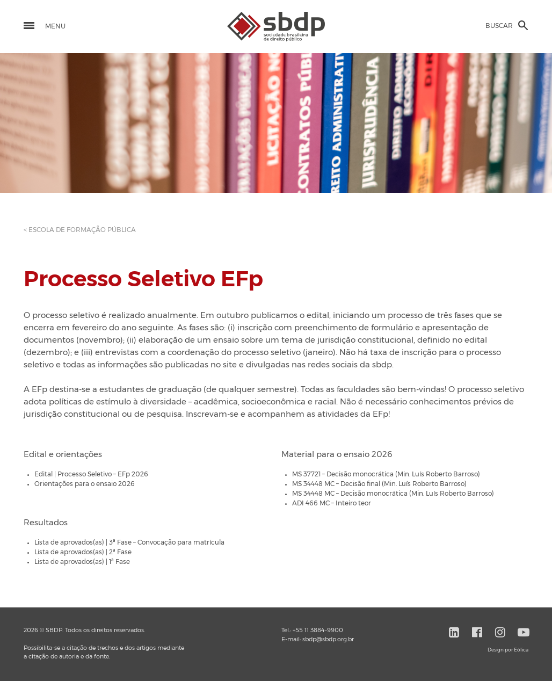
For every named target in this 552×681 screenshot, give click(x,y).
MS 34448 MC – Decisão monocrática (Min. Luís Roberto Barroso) (393, 493)
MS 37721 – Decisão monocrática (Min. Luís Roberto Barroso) (386, 474)
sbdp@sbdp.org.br (328, 639)
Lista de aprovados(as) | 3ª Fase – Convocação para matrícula (129, 542)
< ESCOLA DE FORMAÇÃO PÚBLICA (80, 230)
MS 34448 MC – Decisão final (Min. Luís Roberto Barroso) (379, 484)
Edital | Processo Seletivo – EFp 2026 (91, 474)
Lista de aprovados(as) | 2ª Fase (83, 552)
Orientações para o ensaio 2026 (84, 484)
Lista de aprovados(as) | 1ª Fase (82, 562)
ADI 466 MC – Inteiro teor (331, 503)
